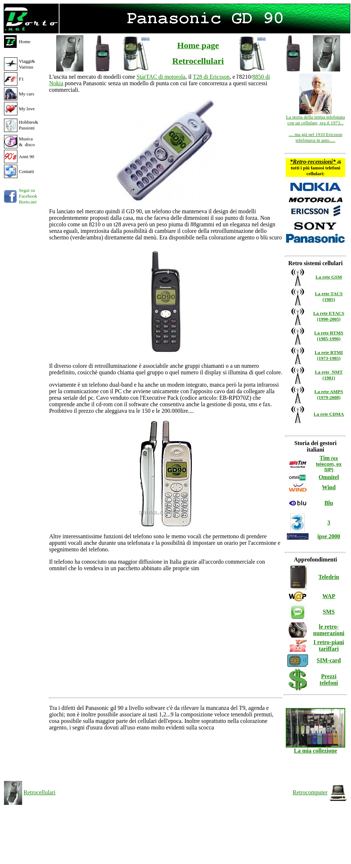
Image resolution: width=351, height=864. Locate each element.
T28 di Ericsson (211, 77)
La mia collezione (315, 748)
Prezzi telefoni (328, 679)
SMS (329, 612)
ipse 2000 (328, 536)
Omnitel (329, 477)
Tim (329, 463)
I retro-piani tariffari (329, 645)
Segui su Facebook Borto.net (28, 196)
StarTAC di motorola (160, 77)
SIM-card (329, 660)
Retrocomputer (310, 792)
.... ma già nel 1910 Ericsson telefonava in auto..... (315, 137)
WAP (328, 596)
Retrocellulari (39, 792)
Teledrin (328, 577)
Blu (329, 503)
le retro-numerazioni (328, 630)
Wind (329, 487)
